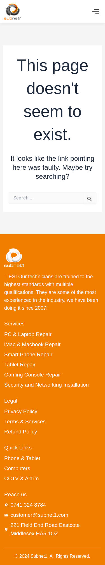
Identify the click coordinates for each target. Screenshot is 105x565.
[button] (95, 12)
